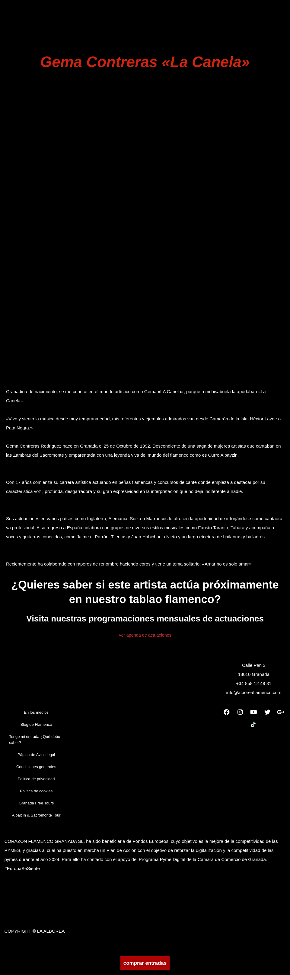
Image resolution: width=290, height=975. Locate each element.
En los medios (36, 714)
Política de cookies (36, 793)
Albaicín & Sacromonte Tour (36, 817)
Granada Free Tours (36, 805)
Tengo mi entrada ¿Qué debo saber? (34, 742)
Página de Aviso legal (36, 757)
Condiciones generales (36, 769)
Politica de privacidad (36, 781)
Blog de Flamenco (36, 727)
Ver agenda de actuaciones (145, 637)
